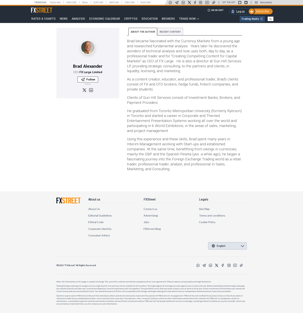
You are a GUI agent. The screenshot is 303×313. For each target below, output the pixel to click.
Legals (203, 199)
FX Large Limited (90, 72)
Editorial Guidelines (100, 215)
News (64, 18)
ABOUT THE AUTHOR (143, 31)
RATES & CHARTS (43, 18)
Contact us (150, 209)
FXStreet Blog (152, 228)
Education (150, 18)
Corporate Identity (99, 228)
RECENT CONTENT (170, 31)
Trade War (55, 2)
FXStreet (37, 8)
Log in (240, 11)
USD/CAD (130, 2)
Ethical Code (96, 222)
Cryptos (131, 18)
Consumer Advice (99, 235)
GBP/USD (114, 2)
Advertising (151, 215)
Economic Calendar (104, 18)
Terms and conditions (212, 215)
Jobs (146, 222)
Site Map (204, 209)
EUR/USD (98, 2)
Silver (85, 2)
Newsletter (266, 2)
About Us (94, 209)
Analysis (78, 18)
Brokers (168, 18)
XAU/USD (71, 2)
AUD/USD (145, 2)
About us (94, 199)
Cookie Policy (207, 222)
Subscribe (262, 11)
